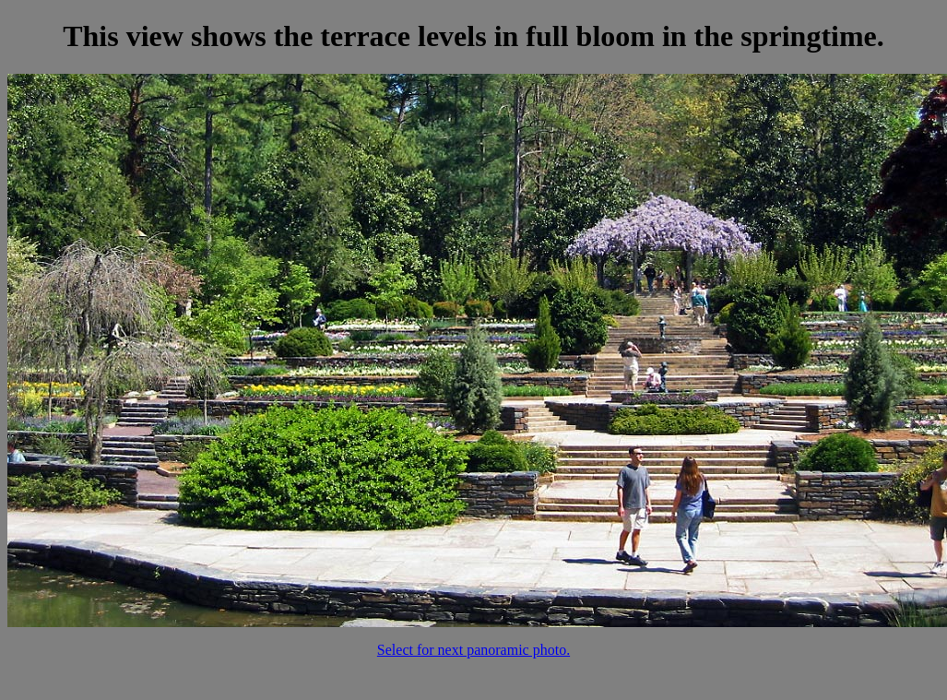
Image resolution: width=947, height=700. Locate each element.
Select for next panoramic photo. (473, 650)
